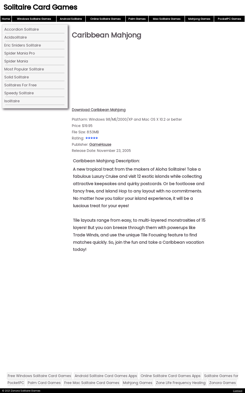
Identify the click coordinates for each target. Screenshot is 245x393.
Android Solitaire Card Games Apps (106, 375)
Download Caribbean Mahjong (99, 109)
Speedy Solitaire (19, 93)
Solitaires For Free (20, 85)
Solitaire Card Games (40, 7)
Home (6, 19)
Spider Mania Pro (19, 53)
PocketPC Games (229, 19)
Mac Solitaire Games (166, 19)
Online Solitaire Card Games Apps (170, 375)
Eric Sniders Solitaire (22, 45)
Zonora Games (222, 382)
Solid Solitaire (16, 77)
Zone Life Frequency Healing (181, 382)
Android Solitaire (71, 19)
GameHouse (100, 144)
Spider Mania (16, 61)
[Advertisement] (139, 74)
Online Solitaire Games (105, 19)
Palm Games (137, 19)
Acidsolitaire (15, 37)
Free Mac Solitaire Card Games (91, 382)
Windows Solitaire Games (34, 19)
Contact (237, 390)
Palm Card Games (44, 382)
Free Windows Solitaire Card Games (39, 375)
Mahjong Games (199, 19)
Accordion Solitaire (21, 29)
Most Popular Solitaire (24, 69)
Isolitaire (12, 101)
